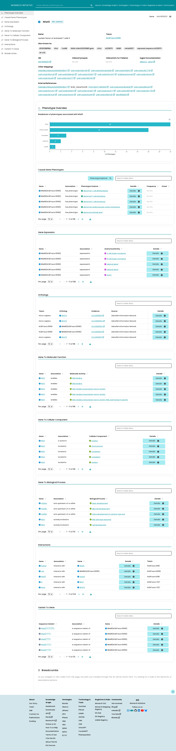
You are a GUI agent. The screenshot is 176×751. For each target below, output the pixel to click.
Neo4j (49, 717)
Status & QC (51, 724)
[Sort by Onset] (168, 186)
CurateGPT (83, 731)
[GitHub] (135, 710)
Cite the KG (50, 738)
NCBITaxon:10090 (113, 38)
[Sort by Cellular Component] (108, 436)
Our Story (33, 703)
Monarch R (51, 720)
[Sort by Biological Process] (106, 498)
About (98, 5)
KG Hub (98, 713)
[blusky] (146, 710)
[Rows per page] (50, 219)
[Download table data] (89, 219)
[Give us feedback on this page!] (173, 692)
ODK (80, 724)
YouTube (116, 714)
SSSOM (81, 717)
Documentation (52, 731)
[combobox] (64, 5)
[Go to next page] (77, 219)
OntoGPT (82, 727)
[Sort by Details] (137, 186)
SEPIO (64, 732)
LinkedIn (116, 710)
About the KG (51, 742)
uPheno (65, 710)
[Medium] (131, 710)
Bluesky (116, 717)
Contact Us (34, 714)
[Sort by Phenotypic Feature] (99, 186)
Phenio (65, 717)
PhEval (81, 710)
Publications (34, 717)
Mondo (65, 703)
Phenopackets (85, 735)
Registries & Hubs (155, 5)
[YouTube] (142, 710)
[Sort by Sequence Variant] (55, 624)
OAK (80, 720)
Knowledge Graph (110, 5)
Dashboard (50, 706)
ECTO (64, 735)
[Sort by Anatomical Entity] (121, 249)
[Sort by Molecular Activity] (86, 373)
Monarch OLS (100, 703)
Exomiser (82, 706)
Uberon (65, 707)
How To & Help (52, 727)
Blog (114, 707)
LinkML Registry (101, 720)
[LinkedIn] (139, 710)
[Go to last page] (82, 219)
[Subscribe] (128, 710)
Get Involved (117, 703)
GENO (64, 728)
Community (168, 5)
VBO (64, 725)
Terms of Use (51, 735)
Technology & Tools (138, 5)
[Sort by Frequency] (157, 186)
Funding (32, 721)
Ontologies (123, 5)
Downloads (50, 710)
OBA (64, 721)
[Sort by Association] (76, 186)
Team (31, 707)
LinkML (81, 713)
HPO (64, 714)
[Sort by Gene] (45, 186)
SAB (30, 710)
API (48, 713)
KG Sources (50, 745)
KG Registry (100, 716)
